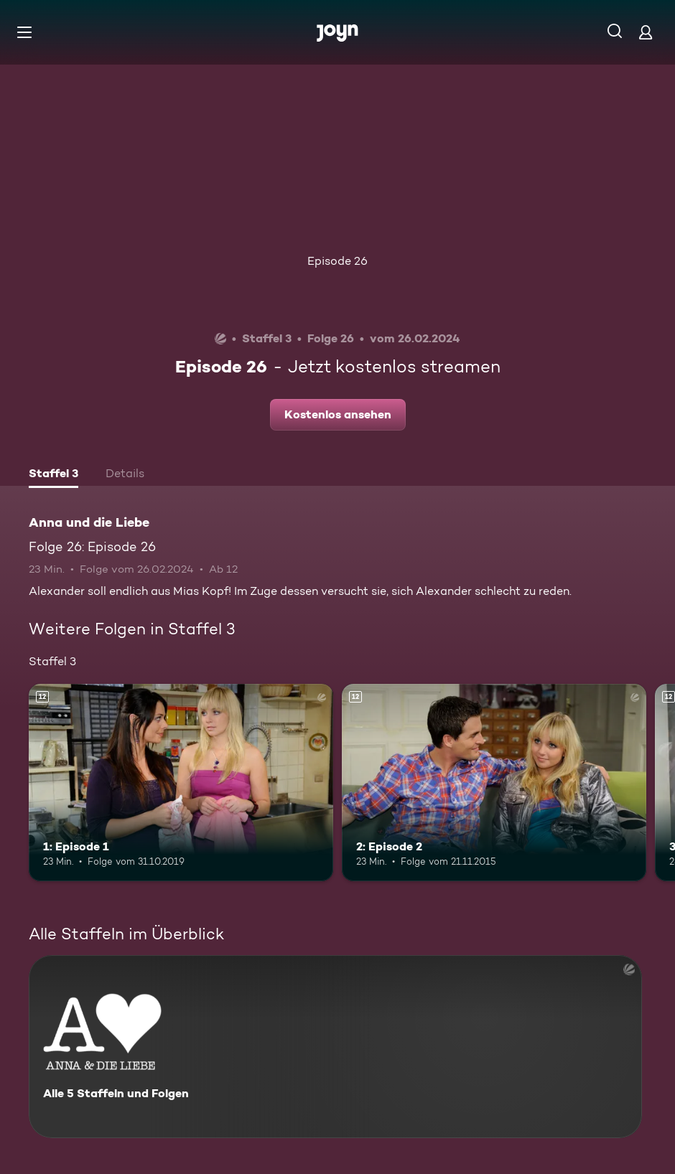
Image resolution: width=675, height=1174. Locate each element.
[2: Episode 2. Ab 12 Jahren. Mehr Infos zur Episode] (494, 783)
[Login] (646, 31)
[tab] (53, 475)
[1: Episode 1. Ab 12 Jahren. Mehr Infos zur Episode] (181, 783)
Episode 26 (337, 261)
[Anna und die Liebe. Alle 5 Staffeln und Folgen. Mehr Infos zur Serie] (335, 1046)
